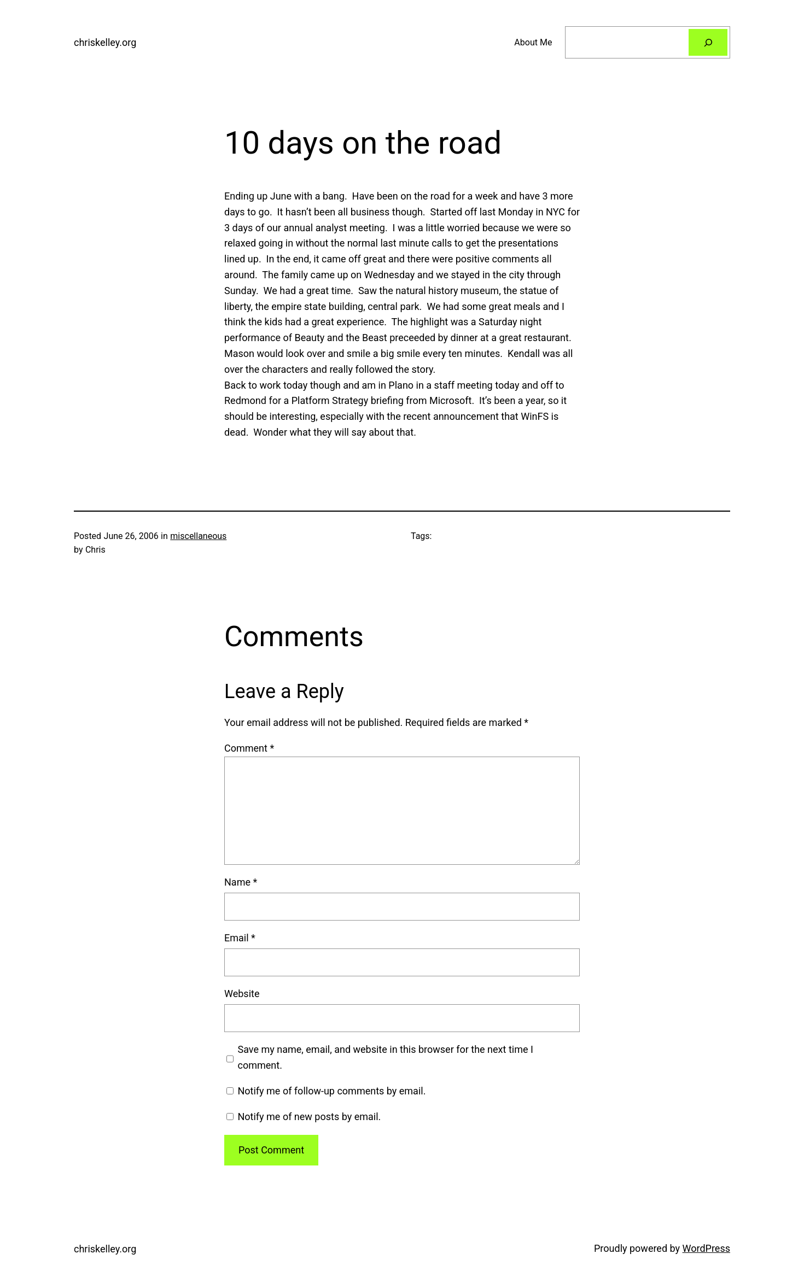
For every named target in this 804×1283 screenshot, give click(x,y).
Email (239, 938)
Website (241, 993)
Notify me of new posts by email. (309, 1116)
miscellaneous (198, 536)
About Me (533, 42)
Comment (249, 748)
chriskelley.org (105, 42)
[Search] (708, 42)
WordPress (706, 1248)
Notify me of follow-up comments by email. (331, 1091)
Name (240, 882)
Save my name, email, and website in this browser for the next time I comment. (385, 1057)
